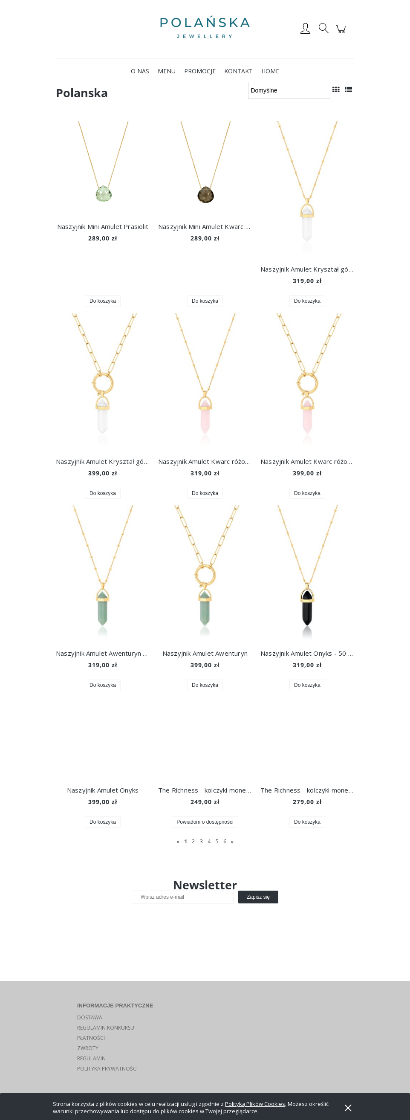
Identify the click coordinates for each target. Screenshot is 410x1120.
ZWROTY (87, 1048)
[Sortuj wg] (289, 90)
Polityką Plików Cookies (255, 1104)
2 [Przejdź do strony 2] (193, 841)
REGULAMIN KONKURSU (105, 1027)
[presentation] (191, 921)
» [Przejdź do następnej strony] (232, 841)
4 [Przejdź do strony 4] (209, 841)
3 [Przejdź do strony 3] (201, 841)
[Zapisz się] (258, 897)
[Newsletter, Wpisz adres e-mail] (183, 897)
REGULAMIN (91, 1058)
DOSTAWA (89, 1017)
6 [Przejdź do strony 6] (224, 841)
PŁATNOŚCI (91, 1038)
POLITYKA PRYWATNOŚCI (107, 1068)
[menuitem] (140, 71)
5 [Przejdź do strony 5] (217, 841)
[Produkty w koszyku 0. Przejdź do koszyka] (342, 33)
